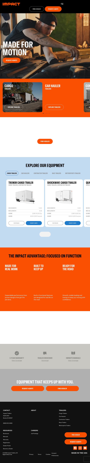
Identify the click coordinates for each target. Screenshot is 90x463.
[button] (46, 113)
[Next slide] (48, 234)
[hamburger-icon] (62, 4)
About (33, 410)
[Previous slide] (42, 234)
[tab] (11, 173)
